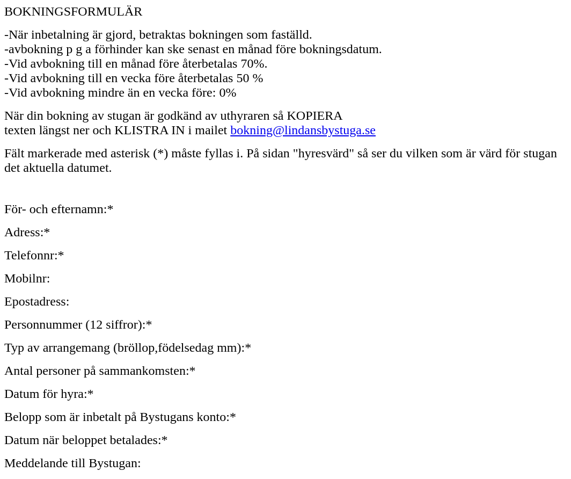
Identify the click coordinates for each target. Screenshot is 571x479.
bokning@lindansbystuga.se (303, 130)
